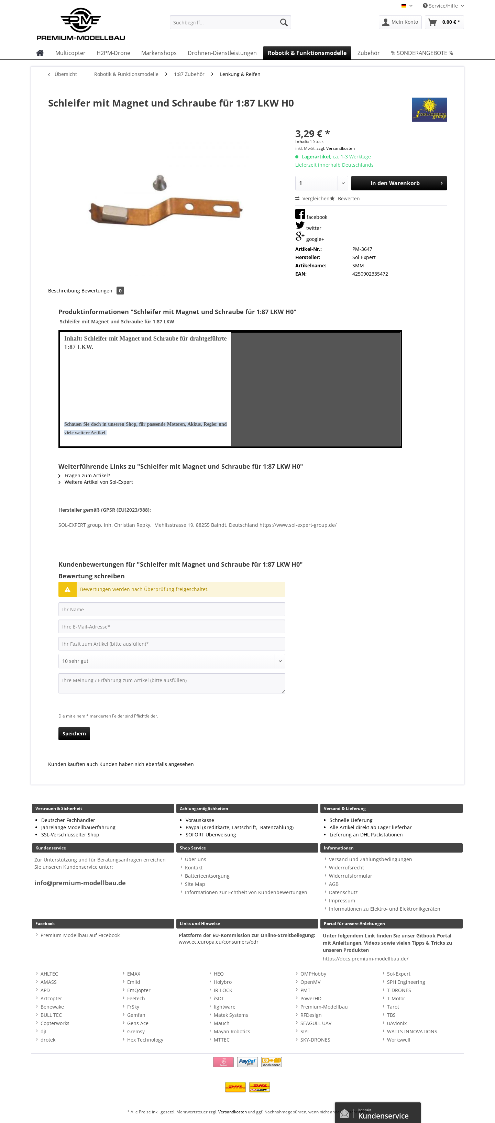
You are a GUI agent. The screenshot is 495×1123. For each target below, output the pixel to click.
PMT (305, 990)
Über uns (195, 859)
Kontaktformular (346, 1112)
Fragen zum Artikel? (84, 475)
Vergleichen (312, 198)
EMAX (133, 973)
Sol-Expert (398, 973)
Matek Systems (231, 1015)
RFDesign (311, 1015)
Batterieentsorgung (207, 875)
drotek (48, 1039)
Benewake (52, 1006)
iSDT (219, 998)
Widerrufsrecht (346, 867)
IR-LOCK (223, 990)
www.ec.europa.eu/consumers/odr (218, 941)
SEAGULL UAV (315, 1023)
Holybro (223, 982)
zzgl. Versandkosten (336, 148)
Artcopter (51, 998)
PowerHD (310, 998)
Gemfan (136, 1015)
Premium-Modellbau (324, 1006)
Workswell (398, 1039)
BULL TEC (51, 1015)
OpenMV (310, 982)
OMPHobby (313, 973)
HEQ (219, 973)
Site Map (195, 884)
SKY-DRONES (315, 1039)
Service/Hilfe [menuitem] (441, 5)
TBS (391, 1015)
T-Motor (396, 998)
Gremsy (136, 1031)
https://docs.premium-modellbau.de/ (365, 958)
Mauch (222, 1023)
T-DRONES (399, 990)
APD (45, 990)
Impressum (342, 900)
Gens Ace (137, 1023)
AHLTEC (49, 973)
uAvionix (397, 1023)
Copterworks (55, 1023)
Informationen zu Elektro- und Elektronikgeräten (384, 908)
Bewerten (345, 198)
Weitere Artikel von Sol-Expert (95, 482)
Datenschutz (343, 892)
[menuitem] (230, 25)
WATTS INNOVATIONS (412, 1031)
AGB (334, 884)
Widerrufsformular (350, 875)
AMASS (49, 982)
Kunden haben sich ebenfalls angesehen (146, 764)
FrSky (133, 1006)
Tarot (393, 1006)
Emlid (133, 982)
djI (43, 1031)
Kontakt (193, 867)
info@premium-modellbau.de (80, 883)
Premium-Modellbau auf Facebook (80, 935)
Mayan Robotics (232, 1031)
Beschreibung (64, 290)
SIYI (304, 1031)
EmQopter (139, 990)
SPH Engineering (406, 982)
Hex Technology (145, 1039)
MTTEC (222, 1039)
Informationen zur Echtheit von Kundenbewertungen (246, 892)
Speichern (74, 733)
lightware (224, 1006)
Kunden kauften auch (73, 764)
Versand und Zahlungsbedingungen (370, 859)
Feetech (136, 998)
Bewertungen (102, 290)
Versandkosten (232, 1112)
